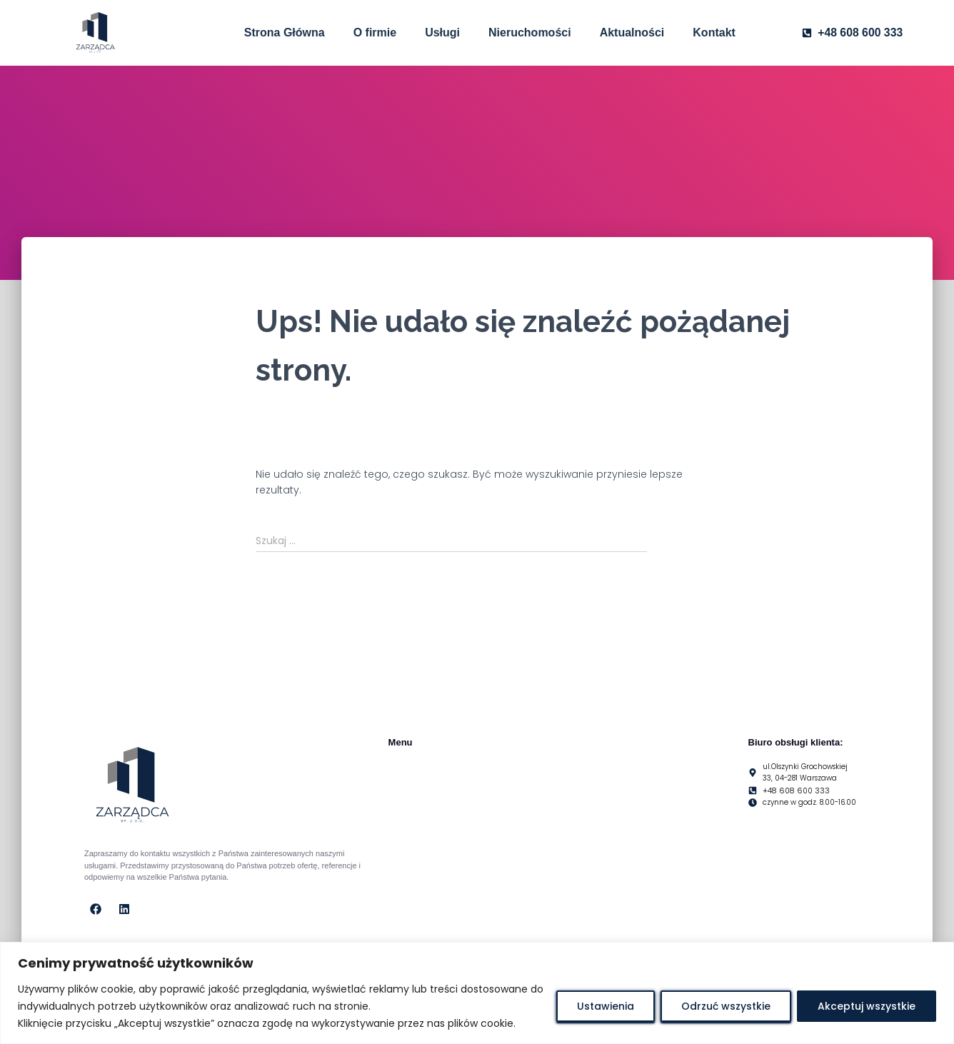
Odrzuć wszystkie (725, 1006)
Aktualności (632, 32)
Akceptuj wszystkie (866, 1006)
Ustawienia (605, 1006)
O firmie (374, 32)
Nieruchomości (529, 32)
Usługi (442, 32)
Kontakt (714, 32)
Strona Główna (284, 32)
